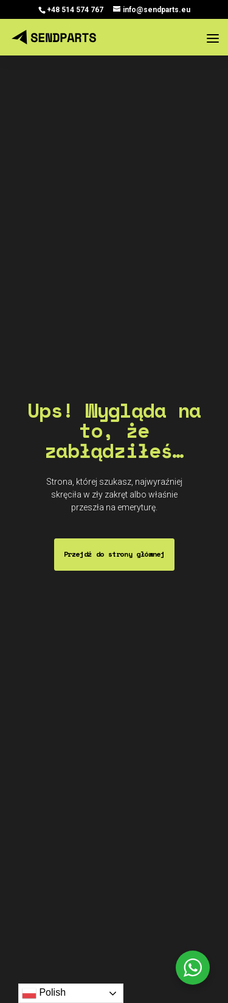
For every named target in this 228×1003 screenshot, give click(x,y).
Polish (44, 993)
